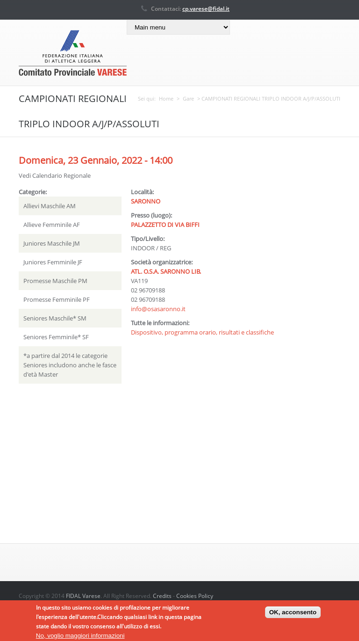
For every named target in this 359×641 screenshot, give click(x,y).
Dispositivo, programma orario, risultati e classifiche (202, 332)
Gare (188, 98)
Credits (162, 596)
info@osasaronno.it (158, 309)
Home (166, 98)
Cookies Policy (194, 596)
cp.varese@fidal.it (206, 9)
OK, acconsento (292, 614)
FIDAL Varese (83, 596)
